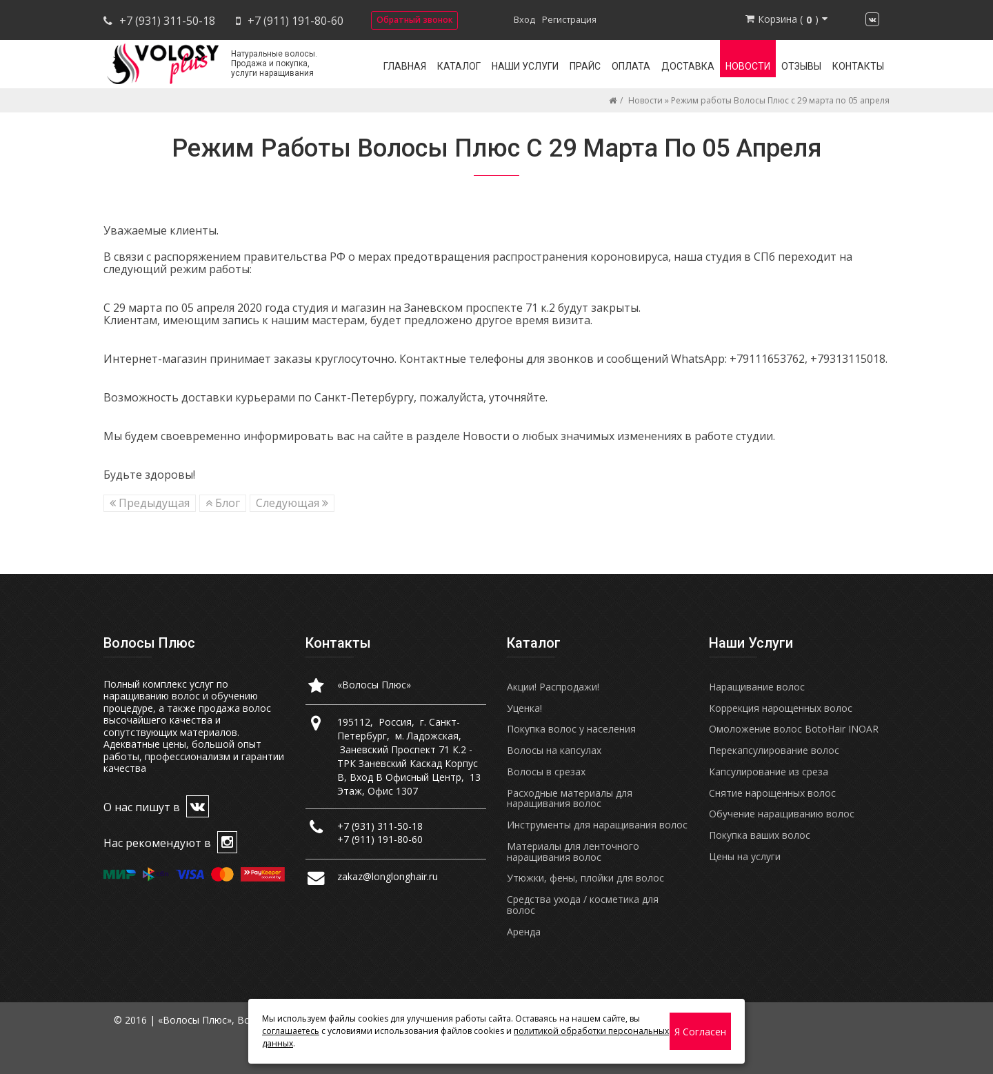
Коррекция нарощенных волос (780, 708)
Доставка (687, 66)
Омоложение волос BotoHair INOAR (794, 728)
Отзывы (801, 66)
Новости (747, 66)
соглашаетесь (290, 1031)
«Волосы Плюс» (374, 684)
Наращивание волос (757, 686)
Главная (404, 66)
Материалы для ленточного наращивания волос (573, 851)
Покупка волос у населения (571, 728)
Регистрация (569, 19)
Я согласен (700, 1031)
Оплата (631, 66)
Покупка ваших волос (759, 835)
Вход (524, 19)
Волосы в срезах (546, 771)
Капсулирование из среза (768, 771)
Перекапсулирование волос (774, 750)
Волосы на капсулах (554, 750)
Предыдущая (150, 502)
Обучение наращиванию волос (781, 813)
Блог (222, 502)
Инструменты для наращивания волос (597, 824)
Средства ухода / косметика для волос (583, 905)
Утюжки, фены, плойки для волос (585, 877)
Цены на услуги (745, 856)
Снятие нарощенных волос (772, 792)
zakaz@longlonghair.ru (387, 876)
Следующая (292, 502)
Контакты (858, 66)
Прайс (585, 66)
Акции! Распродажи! (553, 686)
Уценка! (524, 708)
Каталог (459, 66)
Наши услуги (525, 66)
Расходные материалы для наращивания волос (569, 798)
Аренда (524, 931)
